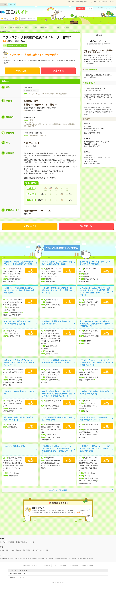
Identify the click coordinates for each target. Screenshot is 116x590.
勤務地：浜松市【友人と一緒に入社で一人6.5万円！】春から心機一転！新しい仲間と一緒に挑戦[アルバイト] (57, 393)
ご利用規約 (46, 565)
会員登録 (80, 8)
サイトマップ (112, 7)
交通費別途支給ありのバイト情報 (65, 558)
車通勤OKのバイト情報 (85, 558)
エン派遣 (3, 4)
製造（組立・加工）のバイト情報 (38, 550)
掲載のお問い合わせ (87, 565)
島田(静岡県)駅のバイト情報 (25, 542)
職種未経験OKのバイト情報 (9, 558)
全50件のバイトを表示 (58, 490)
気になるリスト (11, 18)
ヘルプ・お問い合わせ (101, 7)
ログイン (89, 8)
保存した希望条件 (29, 19)
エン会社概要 (74, 565)
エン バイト (12, 4)
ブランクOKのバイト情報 (27, 558)
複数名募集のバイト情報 (45, 558)
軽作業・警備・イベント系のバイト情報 (12, 550)
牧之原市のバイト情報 (7, 542)
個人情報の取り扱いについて (31, 565)
